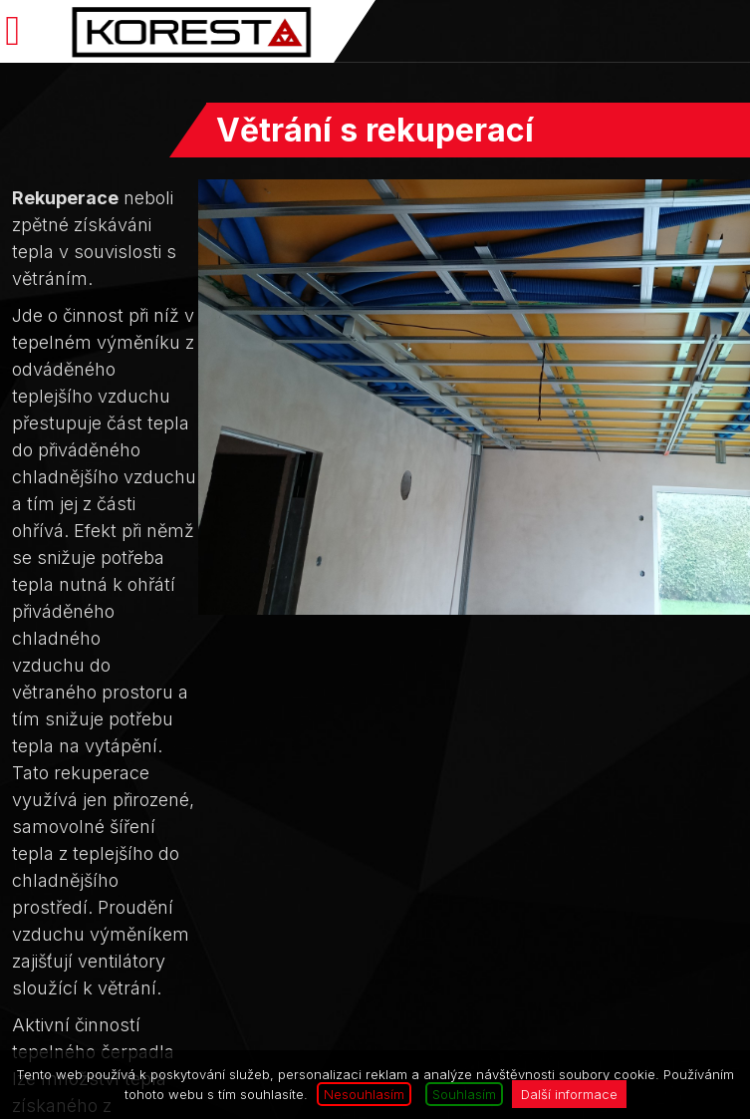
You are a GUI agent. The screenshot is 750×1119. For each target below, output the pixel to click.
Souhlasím (464, 1094)
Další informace (569, 1094)
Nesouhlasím (364, 1094)
